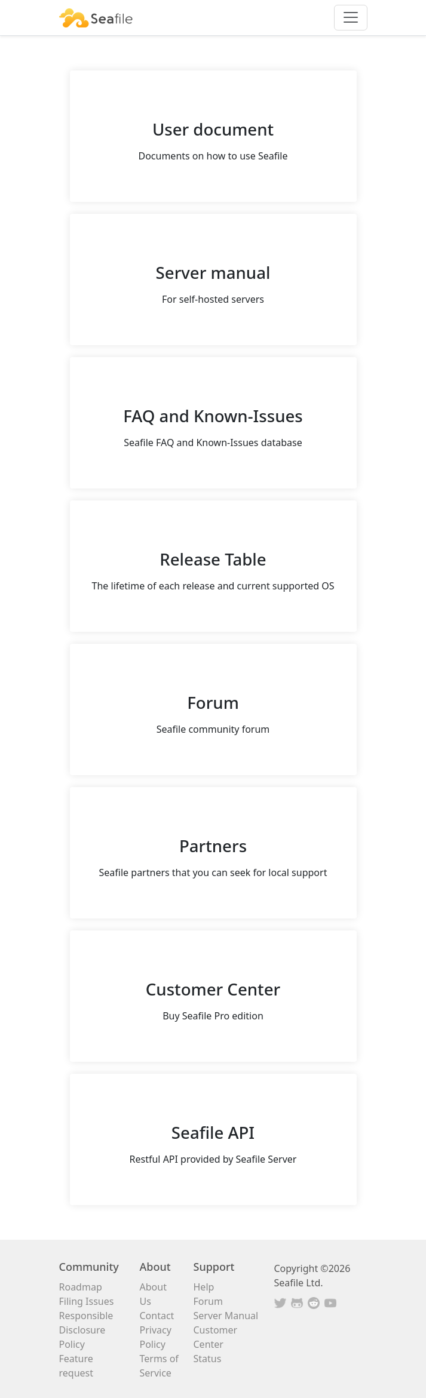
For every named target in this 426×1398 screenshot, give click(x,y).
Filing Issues (86, 1301)
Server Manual (226, 1315)
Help (204, 1286)
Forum (208, 1301)
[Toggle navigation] (350, 17)
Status (208, 1358)
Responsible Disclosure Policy (86, 1330)
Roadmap (80, 1286)
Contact (157, 1315)
